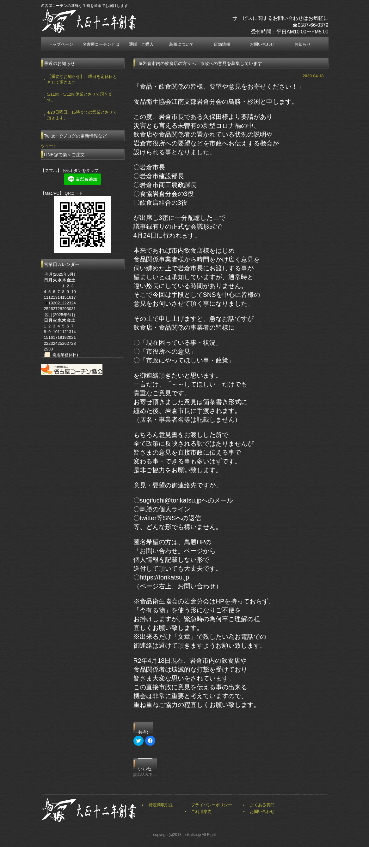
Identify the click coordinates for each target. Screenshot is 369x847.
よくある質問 (262, 805)
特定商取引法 (161, 805)
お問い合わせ (262, 44)
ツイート (49, 146)
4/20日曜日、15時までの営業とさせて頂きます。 (82, 115)
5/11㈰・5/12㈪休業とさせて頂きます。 (80, 97)
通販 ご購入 (141, 44)
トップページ (60, 44)
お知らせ (302, 44)
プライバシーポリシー (211, 805)
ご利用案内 (201, 811)
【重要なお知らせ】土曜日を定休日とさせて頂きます (82, 79)
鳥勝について (181, 44)
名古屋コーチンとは (101, 44)
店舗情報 (222, 44)
